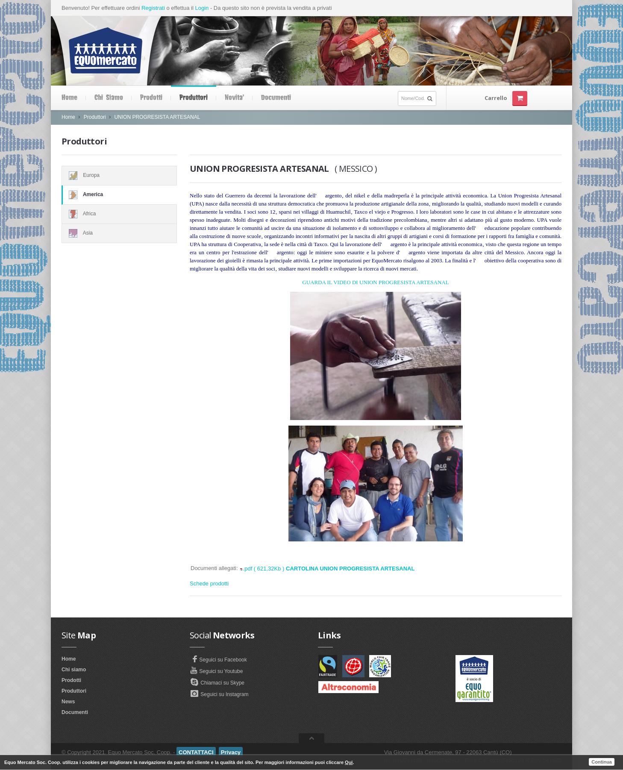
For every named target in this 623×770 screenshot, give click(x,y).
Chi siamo (108, 98)
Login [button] (202, 8)
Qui (349, 762)
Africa (119, 214)
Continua (601, 761)
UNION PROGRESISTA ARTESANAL (157, 117)
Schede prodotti (209, 583)
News (68, 702)
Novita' (234, 98)
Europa (119, 175)
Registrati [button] (153, 8)
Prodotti (151, 98)
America (119, 195)
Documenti (276, 98)
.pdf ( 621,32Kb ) (329, 568)
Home (69, 98)
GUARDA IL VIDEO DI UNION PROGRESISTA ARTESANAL (375, 282)
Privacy (231, 752)
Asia (119, 233)
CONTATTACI (196, 752)
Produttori (193, 98)
